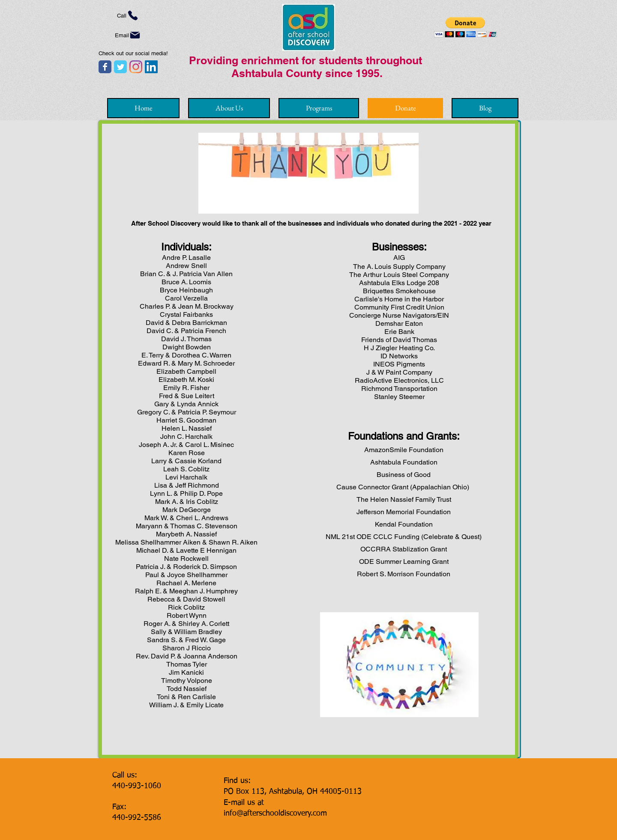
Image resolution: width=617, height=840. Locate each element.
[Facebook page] (105, 66)
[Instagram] (135, 66)
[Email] (128, 35)
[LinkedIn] (151, 66)
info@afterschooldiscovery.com (275, 813)
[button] (465, 27)
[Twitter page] (120, 66)
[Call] (128, 15)
